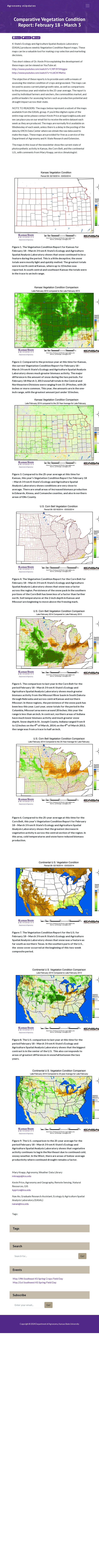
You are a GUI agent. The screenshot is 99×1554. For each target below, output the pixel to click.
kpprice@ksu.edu (21, 1189)
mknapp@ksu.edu (21, 1175)
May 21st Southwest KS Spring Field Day (34, 1282)
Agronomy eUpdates (21, 5)
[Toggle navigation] (87, 6)
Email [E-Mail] (36, 37)
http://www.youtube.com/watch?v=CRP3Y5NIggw (39, 68)
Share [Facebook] (16, 37)
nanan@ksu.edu (20, 1203)
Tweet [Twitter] (26, 37)
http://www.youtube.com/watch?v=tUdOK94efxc (39, 72)
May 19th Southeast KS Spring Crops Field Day (38, 1278)
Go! (82, 1255)
